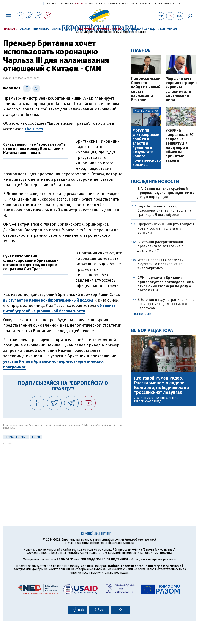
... (182, 28)
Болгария (86, 29)
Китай (36, 437)
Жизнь (134, 3)
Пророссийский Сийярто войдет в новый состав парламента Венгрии (146, 89)
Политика (51, 3)
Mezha (167, 3)
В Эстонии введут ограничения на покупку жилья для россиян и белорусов (165, 304)
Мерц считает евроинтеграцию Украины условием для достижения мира (181, 89)
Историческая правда (116, 3)
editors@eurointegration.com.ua (112, 543)
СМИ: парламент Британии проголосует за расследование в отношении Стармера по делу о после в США (165, 284)
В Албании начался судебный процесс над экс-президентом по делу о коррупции (165, 193)
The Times (34, 129)
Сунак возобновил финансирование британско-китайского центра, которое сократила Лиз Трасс (30, 262)
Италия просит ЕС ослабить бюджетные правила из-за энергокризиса (160, 264)
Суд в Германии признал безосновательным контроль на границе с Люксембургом (164, 210)
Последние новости (155, 181)
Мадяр (129, 29)
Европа (79, 3)
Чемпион (145, 3)
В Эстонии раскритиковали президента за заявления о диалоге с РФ (160, 246)
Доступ (177, 3)
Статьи (25, 29)
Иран (161, 29)
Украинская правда (29, 3)
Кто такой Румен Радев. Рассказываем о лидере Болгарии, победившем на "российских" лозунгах (161, 385)
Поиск (68, 29)
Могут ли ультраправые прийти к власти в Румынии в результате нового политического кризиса (146, 147)
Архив (56, 29)
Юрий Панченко (166, 397)
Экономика (66, 3)
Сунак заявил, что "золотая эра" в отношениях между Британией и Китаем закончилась (34, 148)
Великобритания (16, 437)
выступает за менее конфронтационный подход (48, 300)
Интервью (41, 29)
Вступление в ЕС (109, 29)
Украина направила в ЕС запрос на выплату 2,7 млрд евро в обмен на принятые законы (180, 145)
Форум (89, 3)
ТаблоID (157, 3)
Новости (10, 29)
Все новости (142, 314)
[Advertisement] (62, 475)
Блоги (98, 3)
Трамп (172, 29)
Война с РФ (146, 29)
